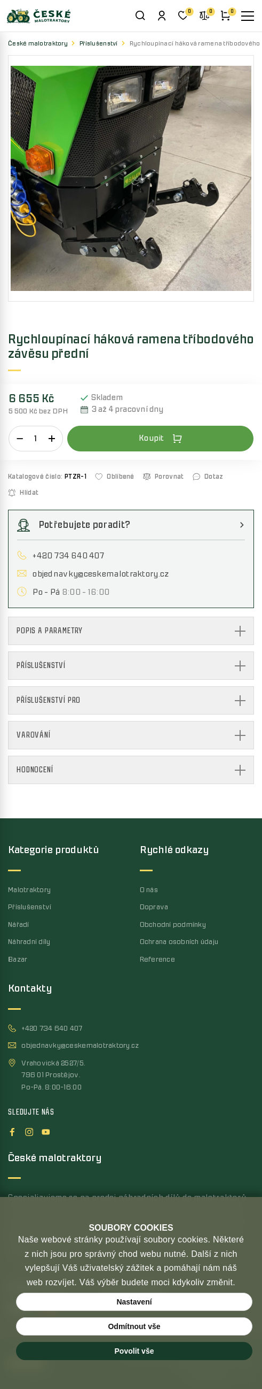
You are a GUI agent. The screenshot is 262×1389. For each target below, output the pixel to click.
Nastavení (134, 1302)
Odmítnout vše (134, 1326)
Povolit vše (134, 1351)
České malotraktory (38, 43)
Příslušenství (99, 43)
